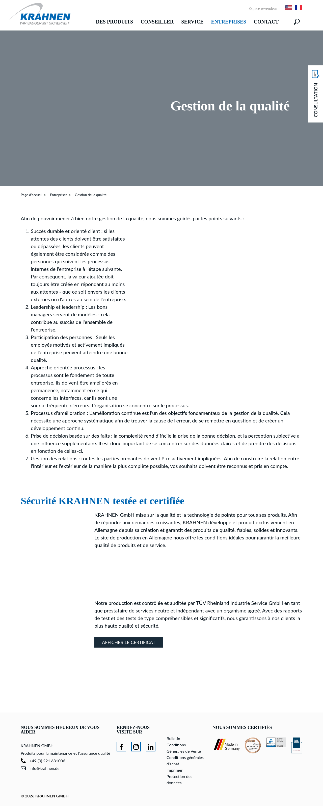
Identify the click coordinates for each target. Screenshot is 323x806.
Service (192, 22)
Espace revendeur (263, 9)
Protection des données (179, 779)
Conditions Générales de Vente (184, 747)
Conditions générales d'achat (185, 760)
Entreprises (228, 22)
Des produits (114, 22)
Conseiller (157, 22)
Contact (266, 22)
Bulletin (173, 738)
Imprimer (175, 770)
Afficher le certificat (128, 642)
